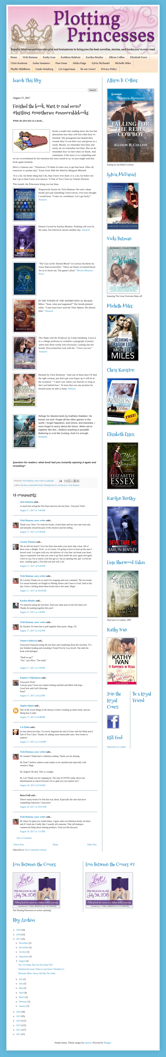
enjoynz (87, 1043)
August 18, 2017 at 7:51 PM (32, 831)
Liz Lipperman (67, 69)
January (22, 1006)
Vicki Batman (30, 57)
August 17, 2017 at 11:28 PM (33, 742)
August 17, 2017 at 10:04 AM (33, 591)
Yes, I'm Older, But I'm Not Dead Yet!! (35, 965)
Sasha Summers (41, 63)
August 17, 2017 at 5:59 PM (32, 668)
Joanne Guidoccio (28, 641)
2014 (18, 1021)
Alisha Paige (79, 63)
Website (72, 388)
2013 (18, 1025)
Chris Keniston (19, 63)
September (24, 956)
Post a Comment (24, 838)
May (21, 988)
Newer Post (19, 844)
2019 (18, 930)
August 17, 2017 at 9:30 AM (32, 532)
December (24, 943)
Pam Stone (61, 63)
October (23, 952)
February (23, 1001)
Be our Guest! (88, 69)
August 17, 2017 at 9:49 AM (32, 566)
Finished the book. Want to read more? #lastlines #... (41, 969)
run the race (62, 485)
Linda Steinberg (44, 69)
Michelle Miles (123, 63)
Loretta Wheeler (28, 542)
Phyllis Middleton (20, 69)
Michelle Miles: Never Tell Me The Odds (36, 973)
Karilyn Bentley (94, 57)
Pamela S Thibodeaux (30, 678)
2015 (18, 1016)
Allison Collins (117, 57)
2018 (18, 934)
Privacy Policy (109, 69)
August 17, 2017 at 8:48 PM (32, 717)
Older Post (92, 844)
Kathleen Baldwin (70, 57)
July (21, 979)
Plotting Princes (50, 485)
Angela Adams (27, 706)
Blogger (107, 1043)
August (22, 961)
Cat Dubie (25, 727)
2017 (18, 939)
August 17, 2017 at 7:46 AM (32, 510)
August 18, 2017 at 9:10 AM (32, 785)
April (21, 993)
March (22, 997)
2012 (18, 1030)
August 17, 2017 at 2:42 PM (32, 630)
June (21, 983)
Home (14, 57)
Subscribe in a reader (116, 747)
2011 (18, 1034)
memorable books (36, 485)
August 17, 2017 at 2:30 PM (32, 612)
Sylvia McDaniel (100, 63)
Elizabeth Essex (138, 57)
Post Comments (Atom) (35, 850)
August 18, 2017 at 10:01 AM (33, 807)
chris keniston (26, 502)
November (24, 947)
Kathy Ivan (49, 57)
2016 (18, 1012)
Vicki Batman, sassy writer (32, 520)
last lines (23, 485)
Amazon (42, 199)
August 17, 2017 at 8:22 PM (32, 695)
